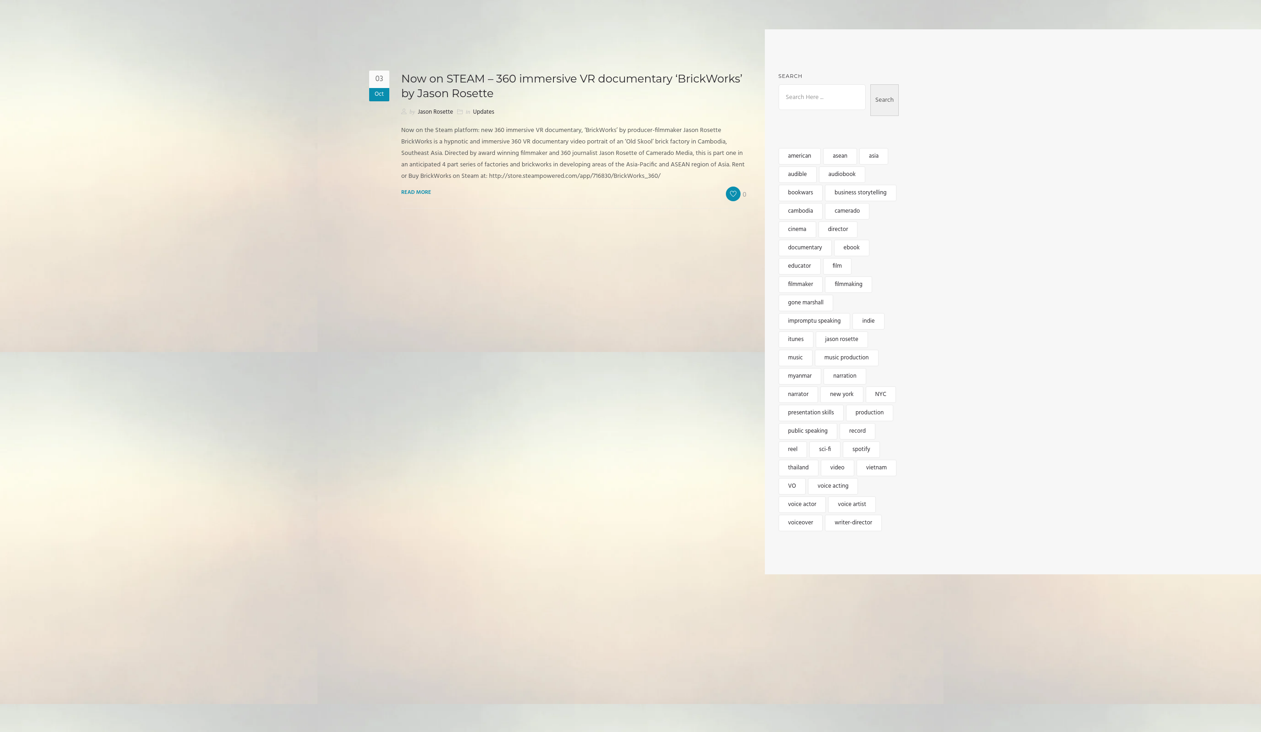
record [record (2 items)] (857, 431)
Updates (483, 112)
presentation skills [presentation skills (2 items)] (811, 413)
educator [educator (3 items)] (799, 266)
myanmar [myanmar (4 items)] (800, 376)
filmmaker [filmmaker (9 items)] (800, 284)
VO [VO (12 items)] (792, 486)
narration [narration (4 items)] (844, 376)
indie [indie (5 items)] (868, 321)
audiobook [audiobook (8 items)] (842, 174)
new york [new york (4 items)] (841, 394)
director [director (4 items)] (838, 229)
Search (791, 76)
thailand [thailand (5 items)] (798, 468)
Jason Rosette (435, 112)
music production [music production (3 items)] (846, 358)
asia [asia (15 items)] (874, 156)
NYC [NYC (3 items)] (880, 394)
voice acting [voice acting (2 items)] (833, 486)
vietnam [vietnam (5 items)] (876, 468)
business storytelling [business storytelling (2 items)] (860, 193)
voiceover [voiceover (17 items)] (800, 523)
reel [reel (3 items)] (793, 449)
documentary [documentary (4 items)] (805, 248)
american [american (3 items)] (800, 156)
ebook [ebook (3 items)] (852, 248)
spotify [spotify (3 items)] (861, 449)
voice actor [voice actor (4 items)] (802, 504)
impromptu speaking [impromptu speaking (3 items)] (814, 321)
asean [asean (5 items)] (840, 156)
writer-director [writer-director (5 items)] (853, 523)
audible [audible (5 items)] (797, 174)
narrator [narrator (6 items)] (798, 394)
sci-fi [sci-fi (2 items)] (825, 449)
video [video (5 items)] (837, 468)
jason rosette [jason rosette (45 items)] (841, 339)
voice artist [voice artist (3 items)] (852, 504)
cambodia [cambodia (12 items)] (800, 211)
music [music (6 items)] (795, 358)
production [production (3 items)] (870, 413)
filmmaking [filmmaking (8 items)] (849, 284)
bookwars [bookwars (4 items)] (800, 193)
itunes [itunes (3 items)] (796, 339)
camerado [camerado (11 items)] (847, 211)
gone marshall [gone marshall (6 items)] (806, 303)
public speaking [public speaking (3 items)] (808, 431)
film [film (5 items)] (837, 266)
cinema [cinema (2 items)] (797, 229)
